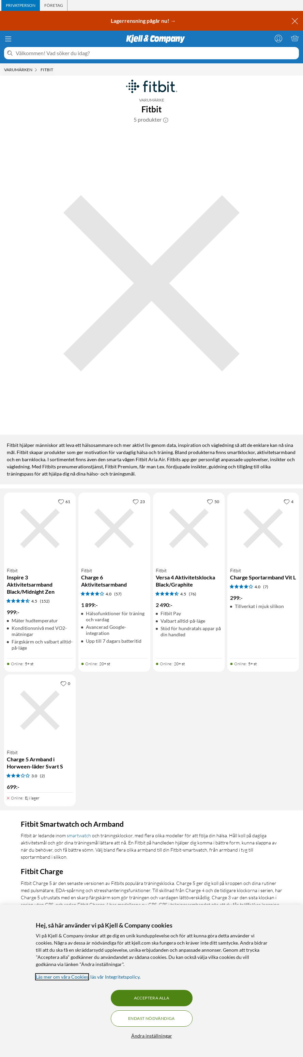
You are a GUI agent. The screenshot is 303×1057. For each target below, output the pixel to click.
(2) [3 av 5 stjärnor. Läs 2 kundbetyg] (42, 775)
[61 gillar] (64, 501)
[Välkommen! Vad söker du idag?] (156, 53)
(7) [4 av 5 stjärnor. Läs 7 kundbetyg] (265, 586)
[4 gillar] (288, 501)
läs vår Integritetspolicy (114, 977)
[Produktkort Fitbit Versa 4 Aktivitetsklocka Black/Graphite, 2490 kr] (189, 528)
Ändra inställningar (151, 1036)
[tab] (20, 5)
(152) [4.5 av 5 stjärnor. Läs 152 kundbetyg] (45, 601)
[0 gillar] (65, 683)
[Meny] (8, 39)
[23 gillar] (139, 501)
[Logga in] (278, 38)
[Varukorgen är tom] (295, 38)
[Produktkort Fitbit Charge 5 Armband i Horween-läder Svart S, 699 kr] (40, 710)
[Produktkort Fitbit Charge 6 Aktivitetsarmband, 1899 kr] (114, 528)
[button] (166, 119)
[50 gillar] (213, 501)
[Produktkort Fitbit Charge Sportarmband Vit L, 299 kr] (263, 528)
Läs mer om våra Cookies (62, 977)
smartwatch (79, 835)
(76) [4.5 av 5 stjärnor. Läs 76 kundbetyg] (192, 593)
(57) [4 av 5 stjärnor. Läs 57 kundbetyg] (118, 593)
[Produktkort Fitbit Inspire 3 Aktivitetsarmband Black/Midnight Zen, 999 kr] (40, 528)
